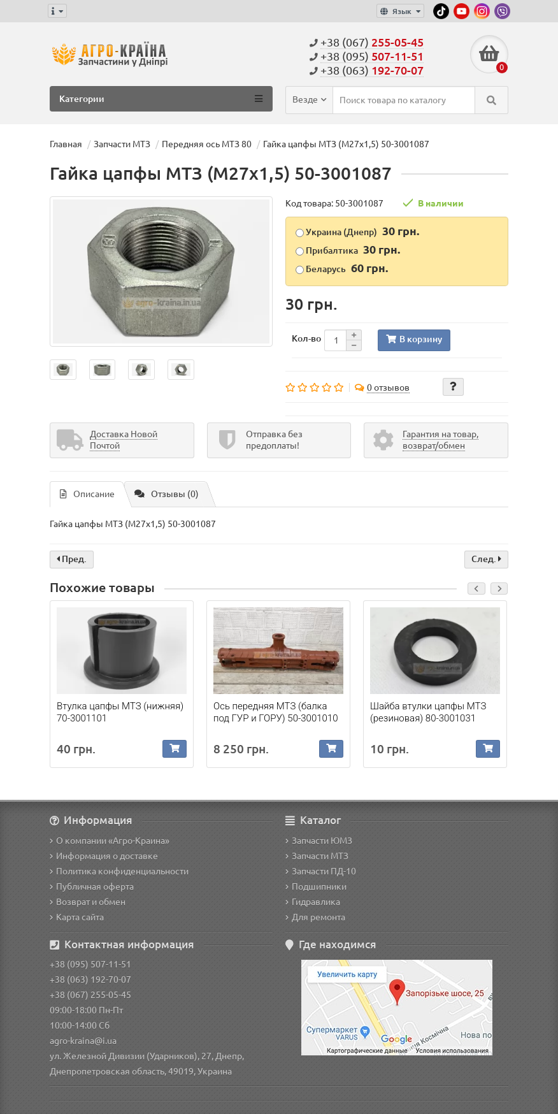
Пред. (72, 559)
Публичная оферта (92, 886)
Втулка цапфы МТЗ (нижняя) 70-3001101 (120, 711)
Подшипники (316, 886)
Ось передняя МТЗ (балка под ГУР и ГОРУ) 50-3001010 (275, 711)
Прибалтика (348, 249)
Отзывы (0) (166, 494)
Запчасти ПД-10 (320, 871)
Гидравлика (312, 902)
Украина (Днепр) (357, 230)
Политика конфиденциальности (119, 871)
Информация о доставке (104, 856)
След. (486, 559)
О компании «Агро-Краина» (109, 841)
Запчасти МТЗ (316, 856)
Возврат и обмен (87, 902)
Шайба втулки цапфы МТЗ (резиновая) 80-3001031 (428, 711)
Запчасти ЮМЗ (318, 841)
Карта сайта (77, 917)
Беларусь (342, 267)
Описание (87, 494)
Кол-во (306, 338)
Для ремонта (315, 917)
